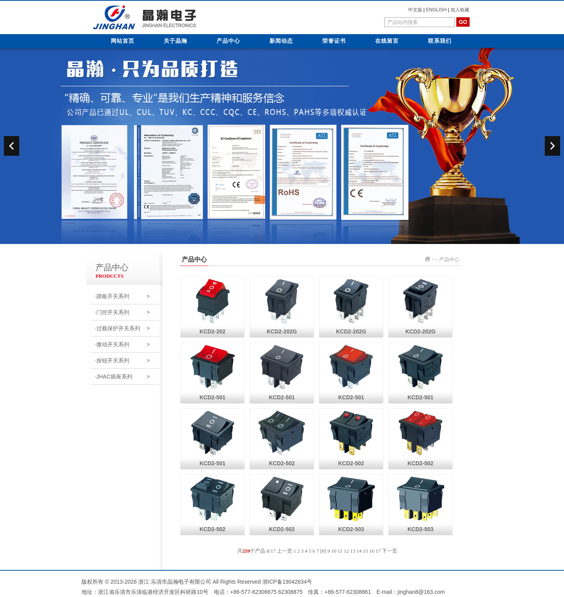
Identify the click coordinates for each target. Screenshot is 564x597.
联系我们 (440, 41)
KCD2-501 (212, 371)
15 (365, 551)
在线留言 (387, 41)
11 (340, 551)
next (552, 146)
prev (11, 146)
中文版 (415, 10)
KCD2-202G (281, 306)
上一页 (284, 551)
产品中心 (228, 41)
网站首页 (122, 41)
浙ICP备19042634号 (287, 582)
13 (352, 551)
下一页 (389, 551)
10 (333, 551)
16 (371, 551)
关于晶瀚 (175, 41)
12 (346, 551)
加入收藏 (459, 10)
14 (359, 551)
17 (378, 551)
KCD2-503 (351, 503)
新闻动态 (281, 41)
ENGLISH (436, 10)
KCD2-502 (281, 437)
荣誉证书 (334, 41)
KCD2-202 (213, 306)
